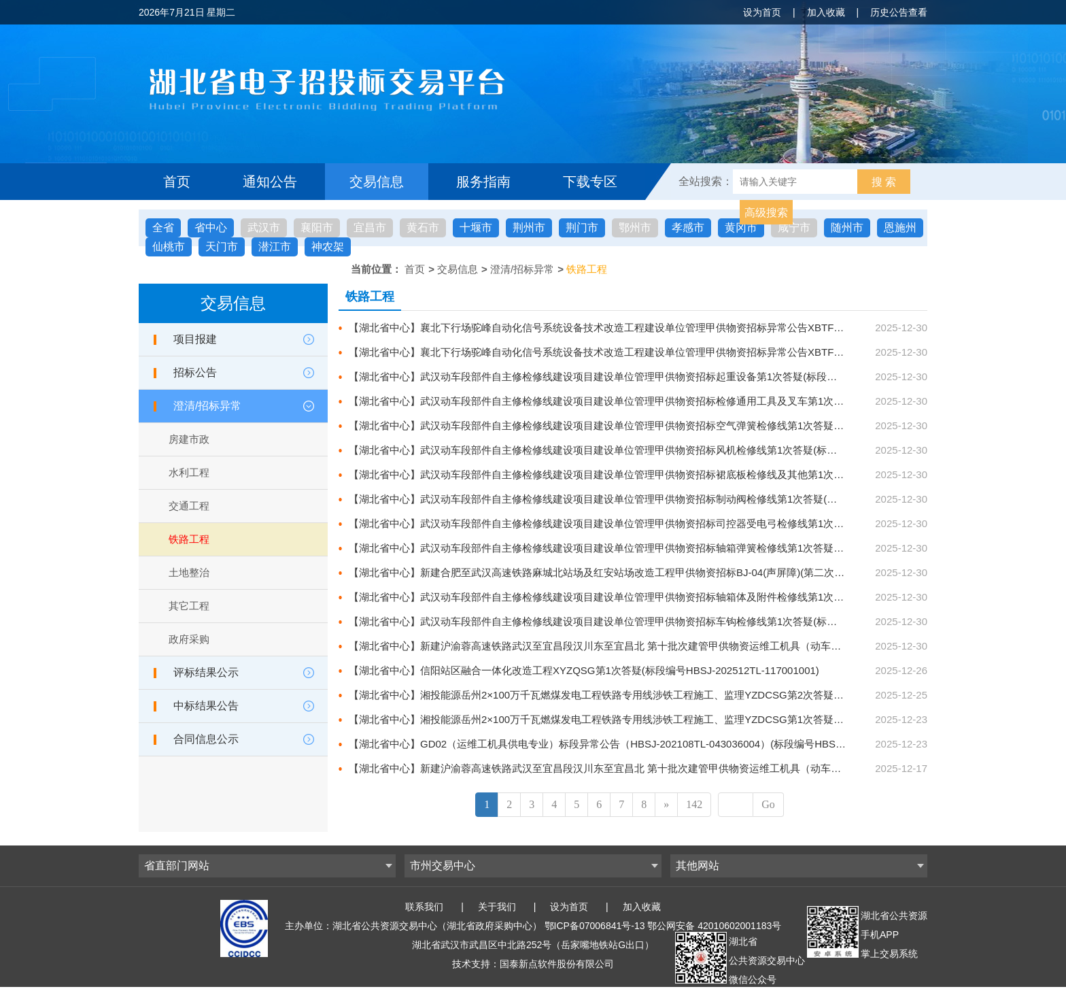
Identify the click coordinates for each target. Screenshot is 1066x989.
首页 (176, 181)
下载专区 (590, 181)
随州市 (847, 227)
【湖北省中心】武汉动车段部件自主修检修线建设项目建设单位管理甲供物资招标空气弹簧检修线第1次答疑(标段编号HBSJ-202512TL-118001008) (680, 425)
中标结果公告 (206, 705)
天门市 (221, 246)
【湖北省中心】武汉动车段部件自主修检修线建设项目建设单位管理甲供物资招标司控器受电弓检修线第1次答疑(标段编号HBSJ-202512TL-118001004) (690, 523)
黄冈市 (741, 227)
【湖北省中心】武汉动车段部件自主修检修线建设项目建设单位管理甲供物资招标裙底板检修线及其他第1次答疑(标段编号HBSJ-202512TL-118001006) (690, 474)
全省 (163, 227)
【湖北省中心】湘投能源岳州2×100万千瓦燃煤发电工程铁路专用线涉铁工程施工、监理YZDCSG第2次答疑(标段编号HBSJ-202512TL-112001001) (680, 695)
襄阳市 (316, 227)
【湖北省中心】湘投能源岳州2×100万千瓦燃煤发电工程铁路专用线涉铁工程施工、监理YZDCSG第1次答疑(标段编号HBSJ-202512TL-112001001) (680, 719)
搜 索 (884, 182)
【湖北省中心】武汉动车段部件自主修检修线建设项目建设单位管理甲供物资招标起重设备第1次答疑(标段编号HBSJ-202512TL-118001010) (664, 376)
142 (694, 804)
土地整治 (189, 572)
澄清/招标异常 (522, 269)
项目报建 (195, 339)
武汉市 (263, 227)
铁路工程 (586, 269)
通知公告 (270, 181)
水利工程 (189, 472)
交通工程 (189, 506)
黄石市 (423, 227)
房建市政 (189, 439)
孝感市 (688, 227)
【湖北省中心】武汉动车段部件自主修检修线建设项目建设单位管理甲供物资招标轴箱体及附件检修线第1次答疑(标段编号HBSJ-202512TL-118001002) (690, 597)
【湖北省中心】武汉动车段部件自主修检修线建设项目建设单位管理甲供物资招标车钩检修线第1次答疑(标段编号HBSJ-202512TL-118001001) (670, 621)
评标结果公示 (206, 672)
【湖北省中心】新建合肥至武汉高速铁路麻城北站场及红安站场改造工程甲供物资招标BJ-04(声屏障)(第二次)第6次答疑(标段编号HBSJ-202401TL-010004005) (705, 572)
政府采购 (189, 639)
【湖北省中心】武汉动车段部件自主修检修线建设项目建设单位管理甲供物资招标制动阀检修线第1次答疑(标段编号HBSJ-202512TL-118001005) (675, 499)
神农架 (327, 246)
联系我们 (424, 906)
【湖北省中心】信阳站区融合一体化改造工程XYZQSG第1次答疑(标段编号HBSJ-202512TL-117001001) (584, 670)
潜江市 (274, 246)
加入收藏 (826, 12)
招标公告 (195, 372)
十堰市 (476, 227)
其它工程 (189, 605)
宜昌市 (370, 227)
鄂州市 (635, 227)
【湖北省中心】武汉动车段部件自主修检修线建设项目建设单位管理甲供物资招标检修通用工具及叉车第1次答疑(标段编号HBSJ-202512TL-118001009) (690, 401)
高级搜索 (766, 212)
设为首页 (762, 12)
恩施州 (900, 227)
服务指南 (483, 181)
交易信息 (376, 181)
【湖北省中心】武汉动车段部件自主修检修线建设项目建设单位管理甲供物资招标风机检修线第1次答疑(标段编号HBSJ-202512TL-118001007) (670, 450)
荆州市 (529, 227)
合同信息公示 (206, 739)
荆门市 (582, 227)
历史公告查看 (898, 12)
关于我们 (497, 906)
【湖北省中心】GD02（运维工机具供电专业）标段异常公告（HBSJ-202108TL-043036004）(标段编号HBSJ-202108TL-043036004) (648, 744)
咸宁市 (794, 227)
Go (768, 804)
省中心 (210, 227)
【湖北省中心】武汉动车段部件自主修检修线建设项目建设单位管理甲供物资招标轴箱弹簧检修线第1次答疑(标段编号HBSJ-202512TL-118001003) (680, 548)
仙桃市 (168, 246)
